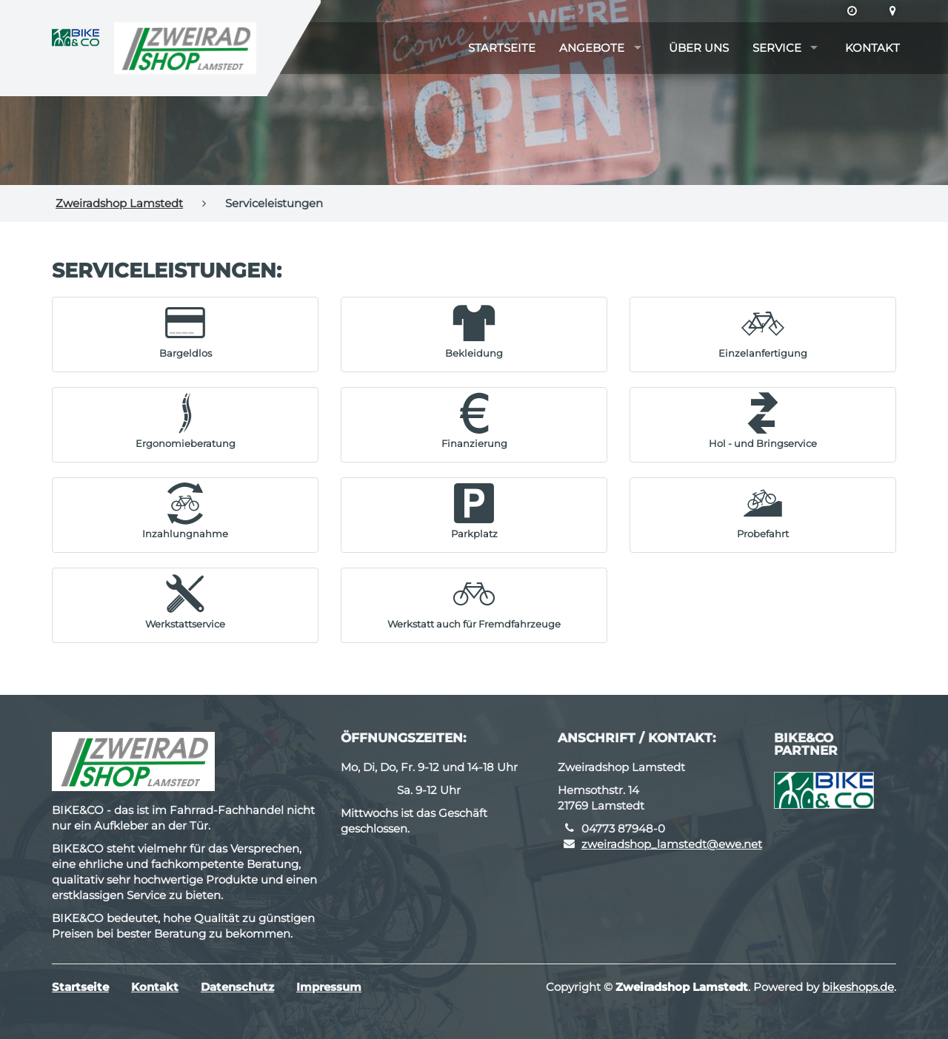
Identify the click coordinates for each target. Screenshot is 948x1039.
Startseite (501, 48)
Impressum (328, 987)
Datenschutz (237, 987)
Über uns (699, 48)
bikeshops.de (858, 987)
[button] (185, 330)
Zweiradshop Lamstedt (119, 203)
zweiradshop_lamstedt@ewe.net (671, 844)
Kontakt (872, 48)
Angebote (591, 48)
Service (776, 48)
